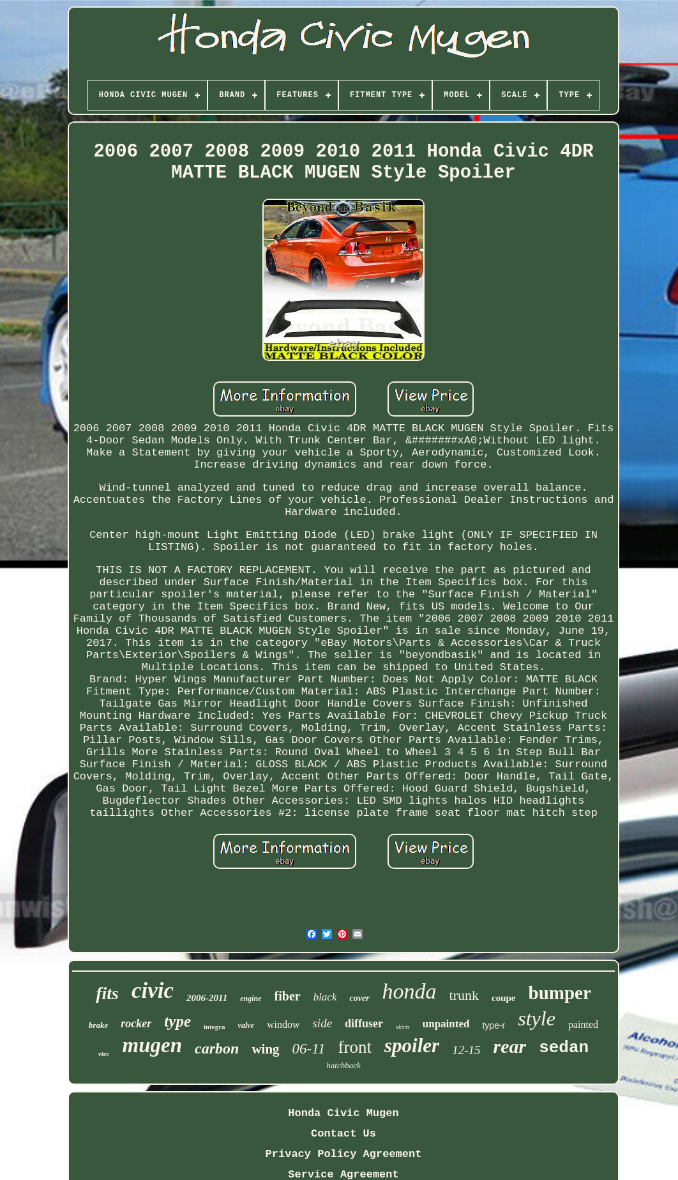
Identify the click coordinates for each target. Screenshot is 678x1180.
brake (98, 1025)
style (536, 1018)
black (325, 997)
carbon (217, 1048)
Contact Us (343, 1134)
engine (250, 998)
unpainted (446, 1024)
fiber (288, 996)
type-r (493, 1025)
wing (265, 1049)
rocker (136, 1023)
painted (583, 1024)
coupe (504, 998)
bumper (560, 993)
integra (214, 1027)
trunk (464, 995)
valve (246, 1025)
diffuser (364, 1023)
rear (509, 1046)
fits (107, 993)
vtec (104, 1053)
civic (153, 990)
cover (359, 998)
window (283, 1024)
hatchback (343, 1065)
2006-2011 (206, 998)
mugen (153, 1045)
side (322, 1023)
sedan (564, 1047)
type (177, 1021)
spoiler (411, 1045)
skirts (403, 1027)
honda (409, 991)
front (355, 1047)
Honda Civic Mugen (343, 1113)
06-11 (309, 1049)
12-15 (466, 1050)
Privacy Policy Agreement (344, 1154)
